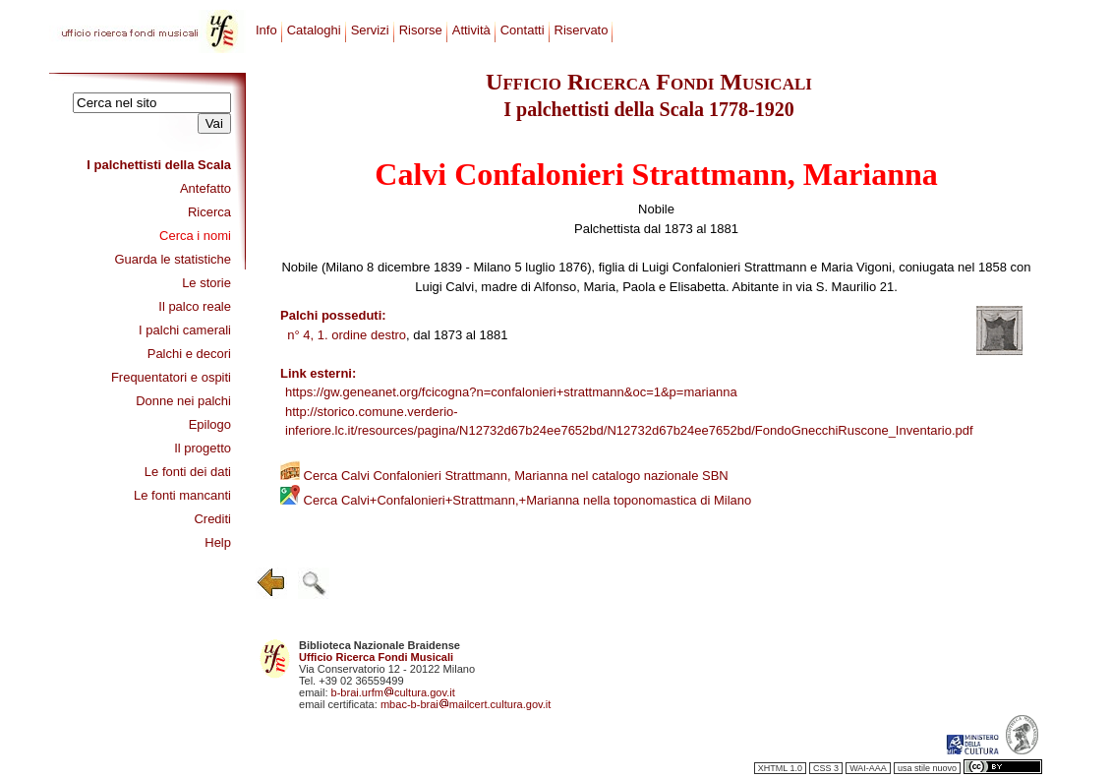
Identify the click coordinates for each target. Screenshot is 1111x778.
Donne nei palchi (183, 400)
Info (266, 30)
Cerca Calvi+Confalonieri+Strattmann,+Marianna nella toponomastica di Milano (515, 500)
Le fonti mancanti (182, 495)
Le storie (206, 282)
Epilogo (210, 424)
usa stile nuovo (927, 768)
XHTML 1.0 (780, 768)
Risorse (420, 30)
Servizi (370, 30)
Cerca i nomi (195, 235)
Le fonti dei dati (188, 471)
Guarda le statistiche (172, 259)
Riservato (582, 30)
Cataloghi (314, 30)
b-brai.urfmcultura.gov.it (393, 692)
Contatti (522, 30)
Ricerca (209, 212)
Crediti (212, 518)
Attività (471, 30)
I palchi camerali (185, 330)
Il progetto (202, 448)
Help (218, 542)
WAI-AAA (868, 768)
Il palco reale (194, 306)
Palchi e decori (189, 353)
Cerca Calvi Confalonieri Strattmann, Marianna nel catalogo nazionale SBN (504, 475)
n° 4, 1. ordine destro (346, 335)
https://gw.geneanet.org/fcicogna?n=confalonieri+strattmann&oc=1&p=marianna (511, 392)
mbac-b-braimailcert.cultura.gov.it (466, 704)
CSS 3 (826, 768)
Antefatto (205, 188)
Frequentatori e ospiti (171, 377)
